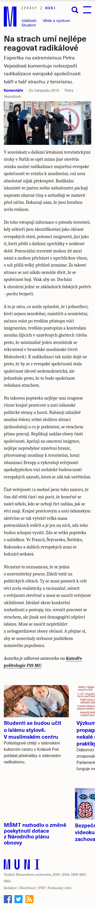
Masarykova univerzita (33, 874)
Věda (56, 20)
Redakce (10, 888)
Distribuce (27, 888)
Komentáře (13, 90)
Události (29, 20)
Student (29, 24)
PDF (42, 888)
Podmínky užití (59, 888)
